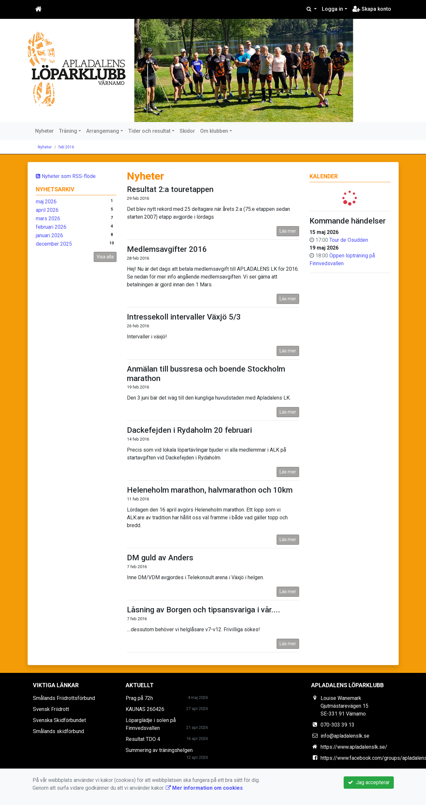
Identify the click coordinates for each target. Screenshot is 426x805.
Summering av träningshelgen (159, 750)
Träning (68, 131)
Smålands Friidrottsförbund (64, 698)
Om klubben (214, 131)
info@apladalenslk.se (345, 736)
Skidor (187, 131)
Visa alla (105, 256)
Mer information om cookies (204, 788)
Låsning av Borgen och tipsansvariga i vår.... (203, 609)
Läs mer (288, 231)
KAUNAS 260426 (145, 709)
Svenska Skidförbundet (59, 720)
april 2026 (47, 210)
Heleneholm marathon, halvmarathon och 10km (210, 490)
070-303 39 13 (337, 725)
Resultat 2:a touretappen (170, 189)
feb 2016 (66, 147)
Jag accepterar (369, 782)
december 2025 (54, 244)
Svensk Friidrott (51, 709)
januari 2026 (49, 235)
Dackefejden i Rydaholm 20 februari (189, 430)
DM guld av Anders (160, 557)
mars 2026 (48, 218)
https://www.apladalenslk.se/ (354, 747)
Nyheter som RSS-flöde (66, 176)
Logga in (332, 9)
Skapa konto (371, 9)
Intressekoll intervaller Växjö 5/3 (184, 316)
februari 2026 (51, 227)
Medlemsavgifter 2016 (167, 249)
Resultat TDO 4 (143, 739)
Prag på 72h (139, 698)
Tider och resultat (149, 131)
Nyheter (44, 131)
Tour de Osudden (348, 240)
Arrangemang (102, 131)
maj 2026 (46, 201)
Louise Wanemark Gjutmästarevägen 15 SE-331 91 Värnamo (344, 706)
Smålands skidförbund (58, 731)
